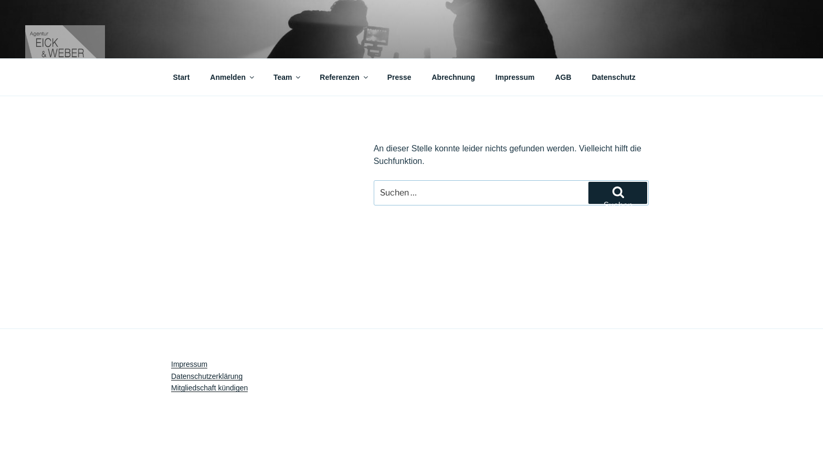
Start (181, 77)
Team (287, 77)
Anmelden (233, 77)
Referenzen (344, 77)
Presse (399, 77)
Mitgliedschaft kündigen (209, 388)
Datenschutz (613, 77)
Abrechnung (453, 77)
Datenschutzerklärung (206, 376)
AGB (563, 77)
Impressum (515, 77)
